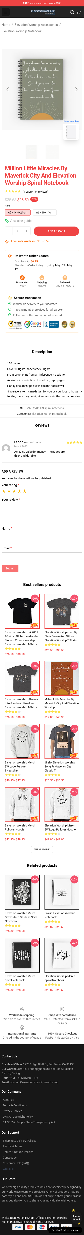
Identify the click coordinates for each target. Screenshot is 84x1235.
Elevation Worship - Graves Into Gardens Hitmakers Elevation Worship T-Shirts (21, 703)
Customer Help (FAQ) (16, 1163)
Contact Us (10, 1157)
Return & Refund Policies (18, 1152)
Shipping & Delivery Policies (19, 1140)
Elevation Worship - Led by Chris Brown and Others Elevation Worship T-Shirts (61, 636)
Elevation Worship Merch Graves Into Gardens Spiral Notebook (21, 917)
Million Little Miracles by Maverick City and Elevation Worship (62, 703)
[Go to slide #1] (31, 152)
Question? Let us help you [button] (65, 1230)
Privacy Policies (12, 1111)
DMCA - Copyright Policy (18, 1116)
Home (6, 25)
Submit (10, 568)
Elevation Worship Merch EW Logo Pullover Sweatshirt (20, 766)
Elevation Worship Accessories (36, 25)
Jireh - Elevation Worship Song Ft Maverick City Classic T (60, 766)
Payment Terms (12, 1146)
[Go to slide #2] (52, 152)
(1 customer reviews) (35, 191)
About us (8, 1099)
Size (7, 206)
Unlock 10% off (76, 1217)
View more (42, 849)
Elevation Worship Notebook (21, 31)
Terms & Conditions (15, 1105)
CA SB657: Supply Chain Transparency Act (29, 1122)
